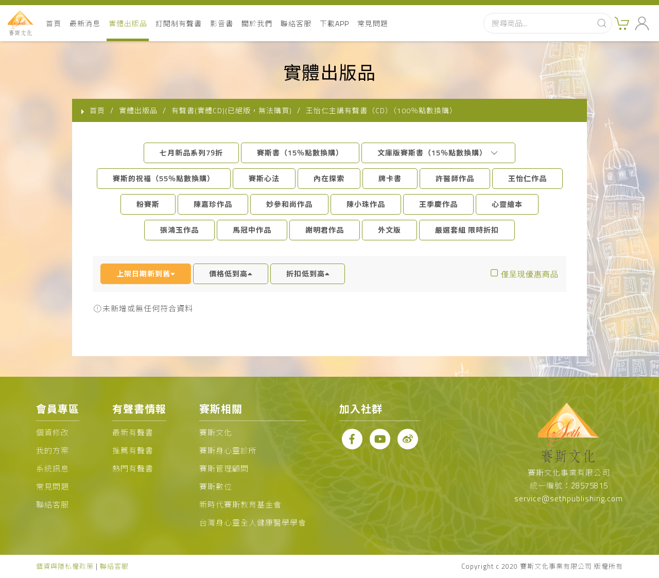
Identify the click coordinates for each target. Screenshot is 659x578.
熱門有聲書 (132, 469)
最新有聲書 (132, 433)
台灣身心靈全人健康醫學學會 (252, 523)
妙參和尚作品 (289, 204)
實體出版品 (128, 23)
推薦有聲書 (132, 451)
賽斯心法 (264, 178)
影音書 (221, 23)
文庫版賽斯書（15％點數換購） (438, 152)
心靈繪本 (507, 204)
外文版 (389, 229)
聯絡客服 (296, 23)
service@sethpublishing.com (568, 498)
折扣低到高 (308, 273)
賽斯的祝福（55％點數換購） (164, 178)
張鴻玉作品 (179, 229)
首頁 (53, 23)
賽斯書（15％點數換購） (300, 152)
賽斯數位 (215, 487)
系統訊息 (52, 469)
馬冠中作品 (252, 229)
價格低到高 (230, 273)
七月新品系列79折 (191, 152)
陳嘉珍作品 (213, 204)
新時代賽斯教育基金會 (240, 505)
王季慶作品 (438, 204)
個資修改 (52, 433)
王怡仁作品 (527, 178)
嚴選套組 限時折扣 (467, 229)
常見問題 (372, 23)
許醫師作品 (455, 178)
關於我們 (256, 23)
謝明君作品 (324, 229)
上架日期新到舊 (145, 273)
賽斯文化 (215, 433)
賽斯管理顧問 (224, 469)
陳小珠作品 (365, 204)
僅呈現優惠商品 (530, 274)
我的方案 (52, 451)
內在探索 (329, 178)
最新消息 (85, 23)
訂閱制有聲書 (178, 23)
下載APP (334, 23)
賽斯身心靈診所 (228, 451)
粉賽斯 (148, 204)
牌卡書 (390, 178)
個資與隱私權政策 (65, 566)
